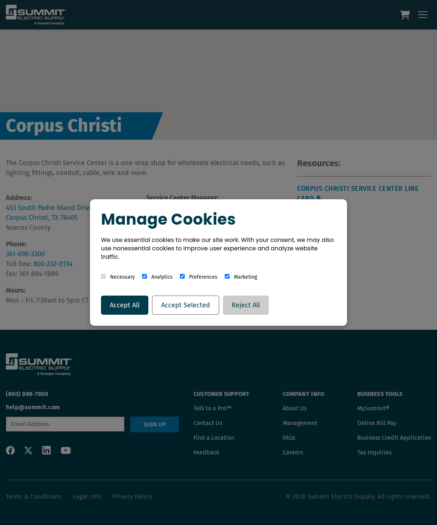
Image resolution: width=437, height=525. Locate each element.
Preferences (198, 277)
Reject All (246, 305)
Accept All (125, 305)
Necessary (118, 277)
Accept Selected (185, 305)
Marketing (241, 277)
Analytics (157, 277)
